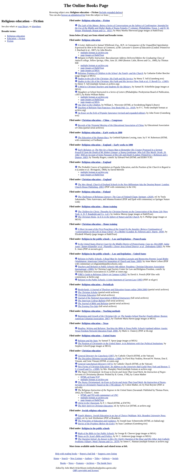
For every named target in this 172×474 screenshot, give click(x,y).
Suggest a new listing (107, 453)
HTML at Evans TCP (89, 377)
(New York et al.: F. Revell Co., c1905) (123, 81)
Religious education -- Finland (96, 192)
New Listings (76, 458)
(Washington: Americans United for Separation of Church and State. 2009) (121, 260)
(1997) (96, 356)
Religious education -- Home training (99, 206)
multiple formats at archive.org (94, 52)
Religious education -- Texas (95, 323)
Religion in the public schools (96, 428)
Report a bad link (87, 453)
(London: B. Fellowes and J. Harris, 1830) (119, 230)
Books (63, 463)
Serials (115, 458)
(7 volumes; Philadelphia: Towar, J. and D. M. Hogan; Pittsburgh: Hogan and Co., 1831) (122, 28)
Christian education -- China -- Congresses (102, 120)
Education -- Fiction (16, 38)
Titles (97, 458)
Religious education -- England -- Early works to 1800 (107, 145)
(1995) (110, 280)
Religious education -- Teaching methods (101, 311)
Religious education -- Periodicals (98, 284)
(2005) (122, 245)
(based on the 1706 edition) (120, 383)
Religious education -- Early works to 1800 (102, 132)
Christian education (91, 351)
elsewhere (36, 26)
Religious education (16, 36)
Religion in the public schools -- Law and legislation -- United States (114, 254)
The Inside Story (104, 463)
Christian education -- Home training (99, 224)
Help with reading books (66, 453)
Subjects (106, 458)
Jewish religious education (94, 410)
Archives (90, 463)
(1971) (95, 364)
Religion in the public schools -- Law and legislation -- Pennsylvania (114, 239)
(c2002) (102, 274)
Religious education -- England (96, 162)
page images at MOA (89, 70)
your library (23, 26)
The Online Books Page (86, 5)
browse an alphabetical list (73, 15)
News (71, 463)
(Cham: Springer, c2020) (115, 197)
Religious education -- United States (99, 335)
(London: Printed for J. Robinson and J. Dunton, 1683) (121, 154)
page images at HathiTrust (92, 55)
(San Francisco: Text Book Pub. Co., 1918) (106, 107)
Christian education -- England (96, 179)
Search (65, 458)
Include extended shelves (111, 12)
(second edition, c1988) (99, 358)
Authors (88, 458)
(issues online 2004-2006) (113, 289)
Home (56, 458)
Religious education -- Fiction (96, 20)
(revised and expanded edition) (111, 113)
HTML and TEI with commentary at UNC (99, 395)
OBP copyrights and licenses (86, 470)
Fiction (10, 41)
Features (80, 463)
